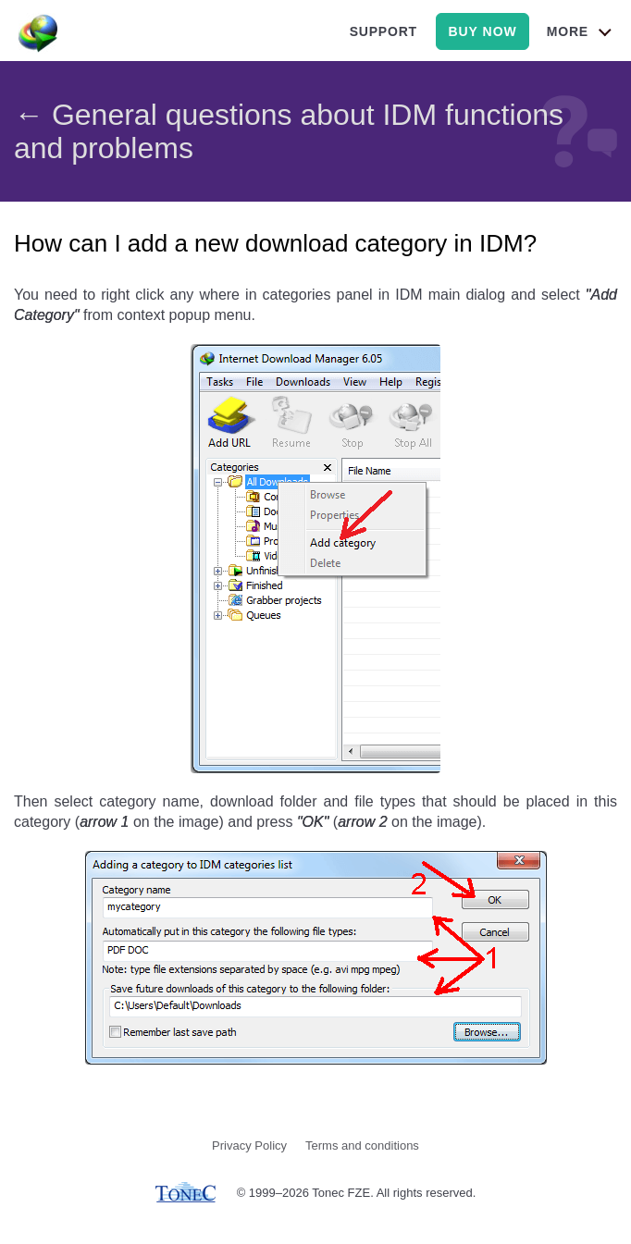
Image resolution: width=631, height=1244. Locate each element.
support (383, 31)
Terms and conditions (362, 1145)
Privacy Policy (249, 1145)
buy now (482, 31)
